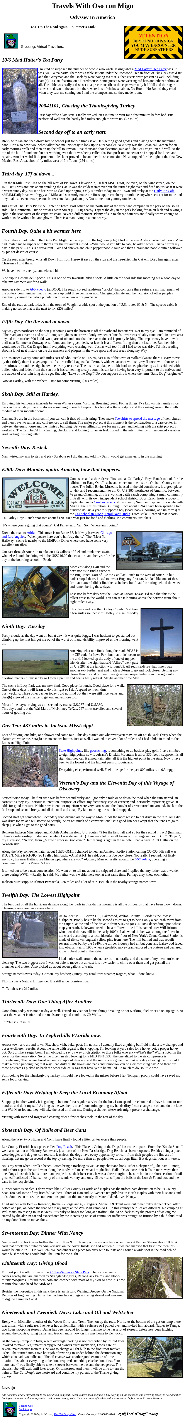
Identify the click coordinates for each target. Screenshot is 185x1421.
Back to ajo (25, 1409)
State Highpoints (70, 750)
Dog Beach (64, 1147)
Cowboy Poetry (105, 502)
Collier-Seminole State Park (69, 1272)
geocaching (98, 750)
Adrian (31, 532)
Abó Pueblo (38, 289)
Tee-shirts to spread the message (137, 418)
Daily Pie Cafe (164, 191)
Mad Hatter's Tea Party (150, 69)
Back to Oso (26, 1405)
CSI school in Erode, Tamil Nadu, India (102, 514)
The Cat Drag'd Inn (65, 1414)
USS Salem (142, 859)
